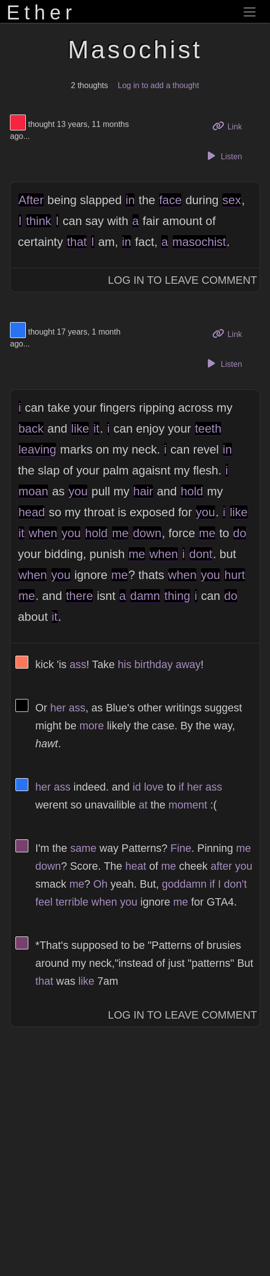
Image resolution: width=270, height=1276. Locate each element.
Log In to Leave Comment (182, 280)
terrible (72, 902)
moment (188, 805)
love (154, 787)
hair (143, 491)
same (83, 848)
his (125, 664)
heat (135, 866)
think (38, 221)
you (78, 491)
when (43, 533)
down (147, 533)
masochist (199, 241)
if (181, 787)
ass (78, 664)
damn (145, 595)
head (31, 512)
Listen (223, 156)
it (96, 428)
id (137, 787)
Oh (100, 884)
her (58, 707)
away (188, 664)
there (79, 595)
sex (231, 200)
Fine (181, 848)
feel (44, 902)
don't (235, 884)
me (120, 533)
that (77, 241)
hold (191, 491)
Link (231, 125)
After (31, 200)
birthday (153, 664)
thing (177, 595)
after (221, 866)
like (80, 428)
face (170, 200)
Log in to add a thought (158, 85)
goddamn (184, 884)
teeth (208, 428)
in (130, 200)
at (143, 805)
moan (33, 491)
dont (201, 554)
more (92, 725)
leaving (37, 449)
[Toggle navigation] (250, 12)
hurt (234, 574)
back (31, 428)
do (240, 533)
